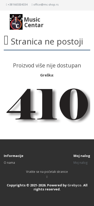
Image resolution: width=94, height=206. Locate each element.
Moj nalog (80, 162)
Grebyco (74, 185)
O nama (9, 162)
